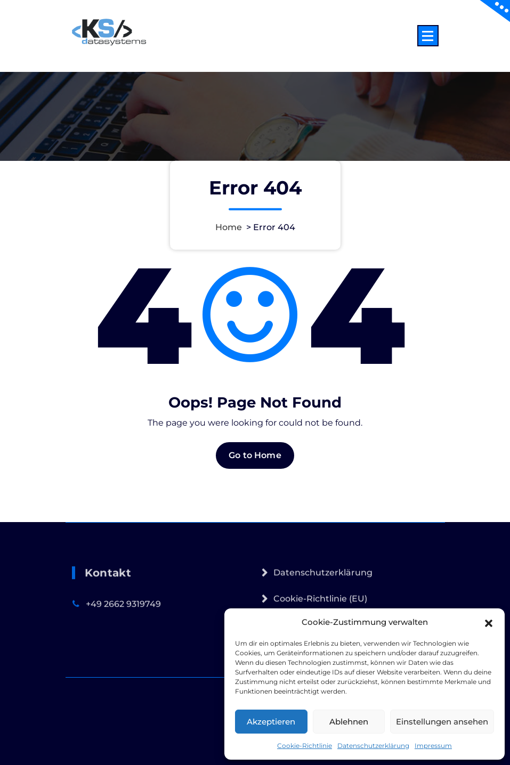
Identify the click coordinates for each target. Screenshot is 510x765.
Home (228, 227)
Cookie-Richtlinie (304, 746)
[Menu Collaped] (428, 35)
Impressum (433, 746)
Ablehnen (348, 722)
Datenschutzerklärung (373, 746)
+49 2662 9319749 (123, 623)
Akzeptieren (271, 722)
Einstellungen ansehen (442, 722)
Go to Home (255, 462)
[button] (488, 622)
